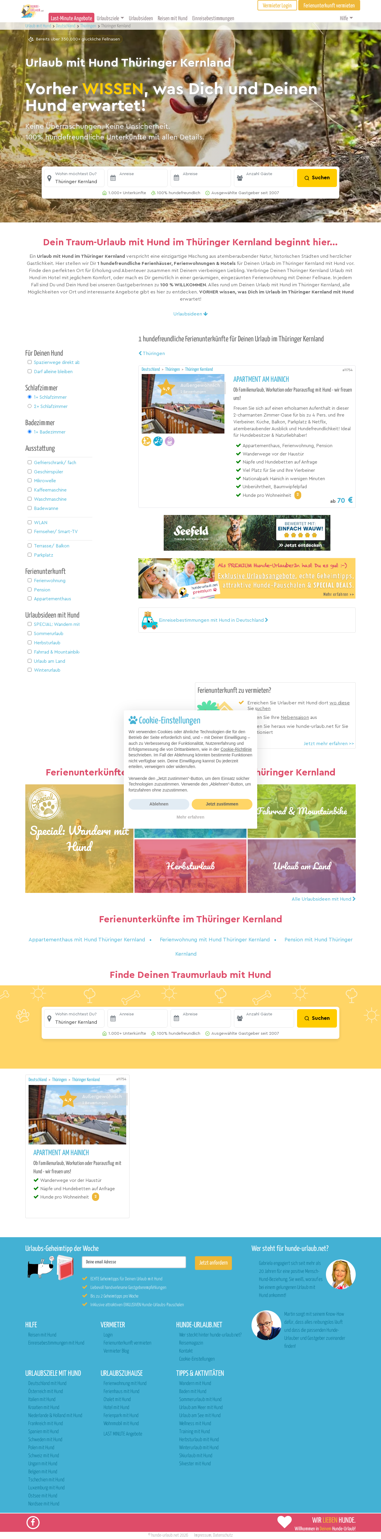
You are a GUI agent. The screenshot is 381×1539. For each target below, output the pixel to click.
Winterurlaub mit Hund (198, 1447)
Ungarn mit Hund (42, 1463)
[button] (74, 178)
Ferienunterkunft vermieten (127, 1343)
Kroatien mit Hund (43, 1407)
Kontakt (186, 1351)
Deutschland (151, 369)
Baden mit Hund (192, 1391)
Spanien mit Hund (43, 1431)
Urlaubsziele (108, 18)
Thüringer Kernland (199, 369)
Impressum (202, 1535)
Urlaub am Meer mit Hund (201, 1407)
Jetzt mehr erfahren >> (329, 743)
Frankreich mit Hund (45, 1423)
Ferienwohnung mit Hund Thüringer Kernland (215, 939)
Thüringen (151, 353)
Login (108, 1335)
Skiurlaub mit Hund (195, 1455)
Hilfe (344, 18)
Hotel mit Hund (116, 1407)
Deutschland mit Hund (47, 1383)
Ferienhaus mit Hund (121, 1391)
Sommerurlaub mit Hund (200, 1399)
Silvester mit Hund (195, 1463)
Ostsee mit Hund (42, 1496)
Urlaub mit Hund (38, 26)
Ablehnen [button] (158, 804)
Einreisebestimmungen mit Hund (56, 1343)
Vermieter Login (277, 6)
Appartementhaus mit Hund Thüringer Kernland (88, 939)
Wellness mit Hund (195, 1423)
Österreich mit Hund (45, 1391)
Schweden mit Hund (45, 1439)
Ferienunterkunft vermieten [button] (329, 6)
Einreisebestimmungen (213, 18)
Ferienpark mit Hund (121, 1415)
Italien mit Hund (41, 1399)
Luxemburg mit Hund (46, 1488)
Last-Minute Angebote (71, 18)
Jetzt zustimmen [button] (222, 804)
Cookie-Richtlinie (236, 749)
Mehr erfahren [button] (190, 817)
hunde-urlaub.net (165, 1535)
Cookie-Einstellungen (197, 1359)
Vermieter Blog (116, 1351)
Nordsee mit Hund (43, 1504)
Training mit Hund (194, 1431)
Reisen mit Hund (173, 18)
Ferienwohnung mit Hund (125, 1383)
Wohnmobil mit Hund (121, 1423)
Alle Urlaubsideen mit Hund (324, 899)
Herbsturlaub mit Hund (199, 1439)
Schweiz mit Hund (43, 1455)
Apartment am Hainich (261, 379)
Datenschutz (223, 1535)
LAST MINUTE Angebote (123, 1434)
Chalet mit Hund (117, 1399)
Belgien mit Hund (42, 1471)
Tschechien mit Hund (46, 1480)
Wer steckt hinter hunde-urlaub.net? (210, 1335)
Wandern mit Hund (195, 1383)
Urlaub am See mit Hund (200, 1415)
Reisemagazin (191, 1343)
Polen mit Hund (41, 1447)
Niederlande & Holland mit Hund (55, 1415)
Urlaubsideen (141, 18)
